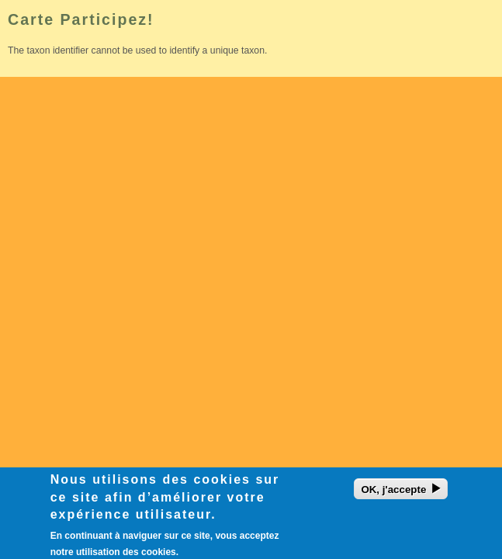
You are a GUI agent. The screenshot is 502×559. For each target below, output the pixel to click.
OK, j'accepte (393, 493)
